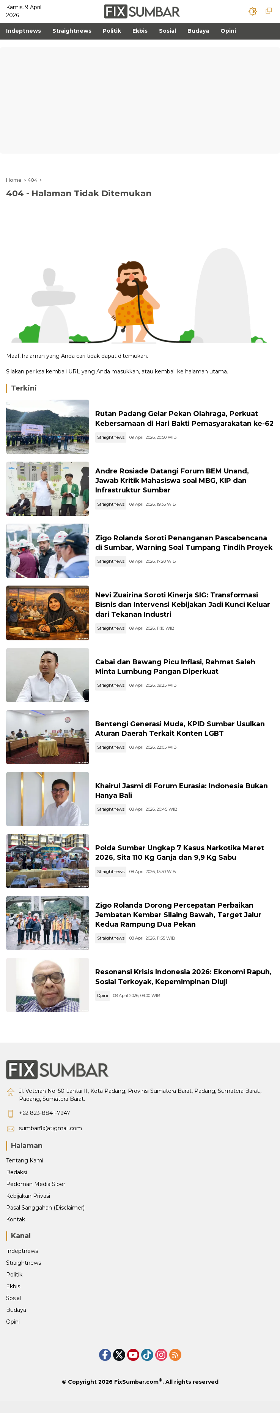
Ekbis (13, 1298)
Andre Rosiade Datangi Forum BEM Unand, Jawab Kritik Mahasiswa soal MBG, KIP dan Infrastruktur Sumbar (174, 482)
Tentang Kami (24, 1172)
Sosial (13, 1310)
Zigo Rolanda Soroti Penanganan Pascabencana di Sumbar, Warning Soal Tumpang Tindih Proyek (183, 545)
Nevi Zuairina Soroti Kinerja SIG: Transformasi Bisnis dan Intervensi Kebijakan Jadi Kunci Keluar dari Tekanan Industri (180, 608)
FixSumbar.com (136, 1393)
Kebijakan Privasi (28, 1207)
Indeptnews (22, 1262)
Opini (104, 1006)
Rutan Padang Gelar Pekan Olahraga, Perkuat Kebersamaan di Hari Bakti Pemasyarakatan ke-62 (183, 419)
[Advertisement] (140, 100)
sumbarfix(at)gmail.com (50, 1140)
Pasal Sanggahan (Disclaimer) (45, 1219)
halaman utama (206, 371)
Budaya (16, 1321)
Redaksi (16, 1184)
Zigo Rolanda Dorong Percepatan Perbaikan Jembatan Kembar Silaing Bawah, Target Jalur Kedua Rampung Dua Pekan (180, 924)
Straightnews (112, 442)
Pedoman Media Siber (35, 1195)
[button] (252, 11)
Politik (14, 1286)
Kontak (15, 1231)
